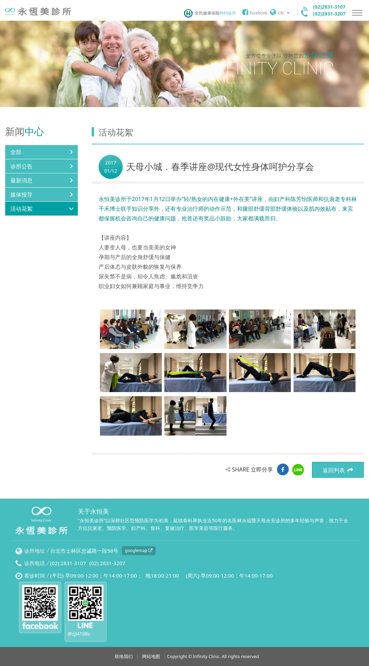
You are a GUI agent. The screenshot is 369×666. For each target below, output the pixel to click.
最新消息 (21, 180)
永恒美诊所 (38, 12)
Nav (357, 13)
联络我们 (124, 656)
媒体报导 (21, 194)
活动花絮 (21, 208)
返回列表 (338, 470)
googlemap (139, 550)
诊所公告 (21, 166)
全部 (15, 152)
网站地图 (151, 656)
